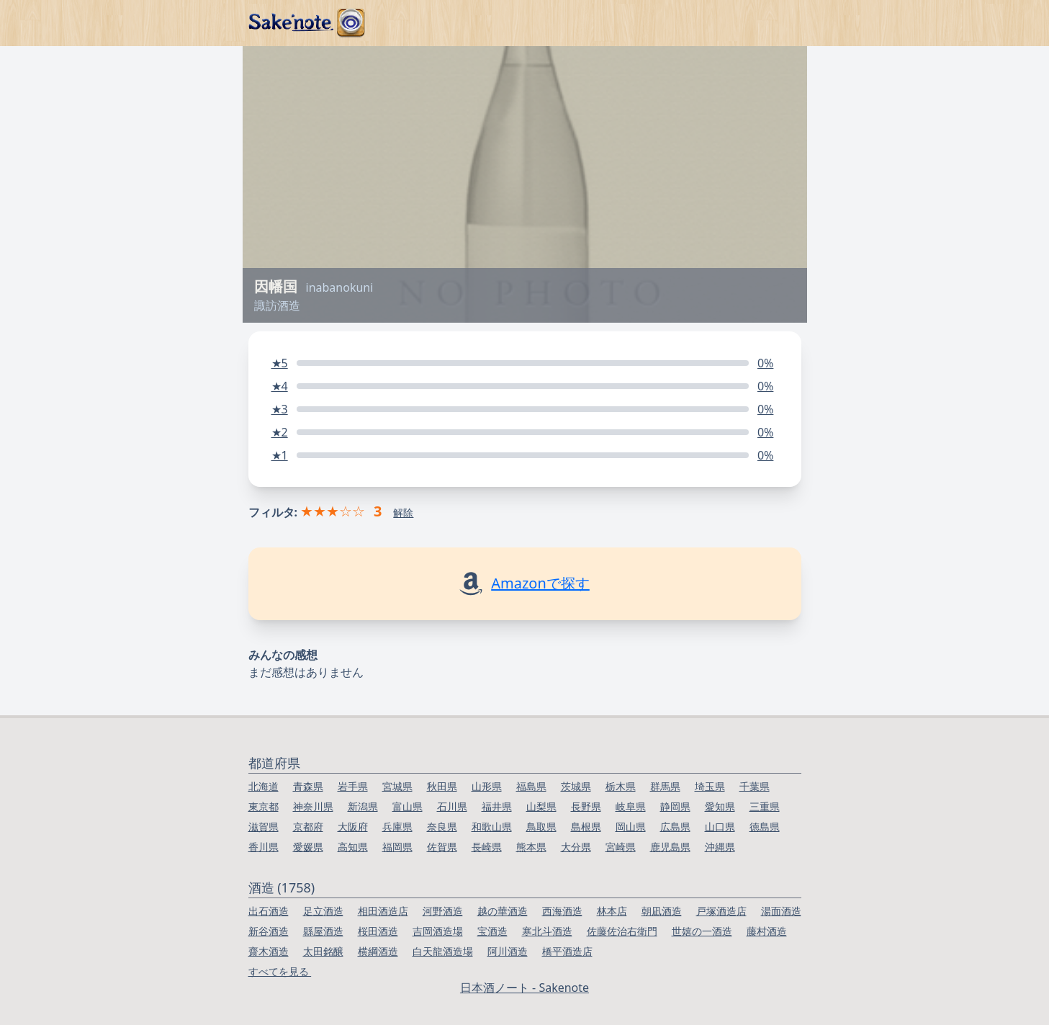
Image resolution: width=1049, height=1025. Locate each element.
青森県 (308, 786)
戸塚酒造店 (721, 911)
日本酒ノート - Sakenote (524, 987)
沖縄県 (720, 847)
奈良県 (442, 826)
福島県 (531, 786)
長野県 (586, 806)
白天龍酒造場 (443, 951)
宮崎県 (620, 847)
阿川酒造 (507, 951)
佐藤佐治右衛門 (622, 931)
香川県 (263, 847)
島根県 (586, 826)
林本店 (612, 911)
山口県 (720, 826)
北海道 (263, 786)
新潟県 (363, 806)
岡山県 (631, 826)
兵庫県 (397, 826)
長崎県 (487, 847)
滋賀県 (263, 826)
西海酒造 (562, 911)
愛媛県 (308, 847)
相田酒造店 (383, 911)
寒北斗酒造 (547, 931)
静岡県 (675, 806)
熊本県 (531, 847)
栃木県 (620, 786)
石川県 (452, 806)
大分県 (576, 847)
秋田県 (442, 786)
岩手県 (353, 786)
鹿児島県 (670, 847)
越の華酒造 (502, 911)
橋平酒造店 (567, 951)
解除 (403, 512)
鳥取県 (541, 826)
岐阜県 (631, 806)
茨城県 (576, 786)
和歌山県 (492, 826)
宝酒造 (492, 931)
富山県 (407, 806)
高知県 (353, 847)
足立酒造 (323, 911)
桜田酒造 (378, 931)
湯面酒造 (781, 911)
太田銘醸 (323, 951)
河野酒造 (443, 911)
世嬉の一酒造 (702, 931)
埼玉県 (710, 786)
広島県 (675, 826)
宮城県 (397, 786)
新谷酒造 (268, 931)
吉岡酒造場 (438, 931)
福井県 (497, 806)
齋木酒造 (268, 951)
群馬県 (665, 786)
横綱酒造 (378, 951)
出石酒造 (268, 911)
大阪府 (353, 826)
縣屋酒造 (323, 931)
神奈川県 (313, 806)
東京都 (263, 806)
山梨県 (541, 806)
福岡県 (397, 847)
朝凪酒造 (661, 911)
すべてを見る (280, 971)
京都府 (308, 826)
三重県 (764, 806)
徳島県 (764, 826)
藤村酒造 (767, 931)
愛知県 (720, 806)
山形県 (487, 786)
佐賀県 (442, 847)
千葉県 (754, 786)
